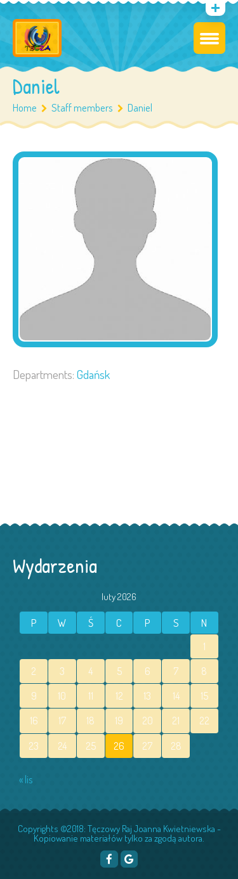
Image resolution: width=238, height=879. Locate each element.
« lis (25, 779)
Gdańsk (93, 374)
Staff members (87, 107)
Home (25, 107)
